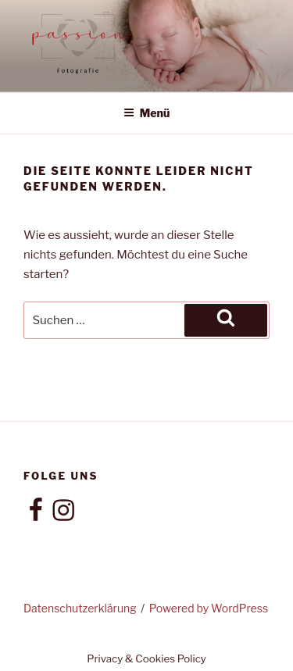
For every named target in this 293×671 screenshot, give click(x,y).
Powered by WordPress (208, 608)
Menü (146, 113)
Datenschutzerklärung (80, 608)
